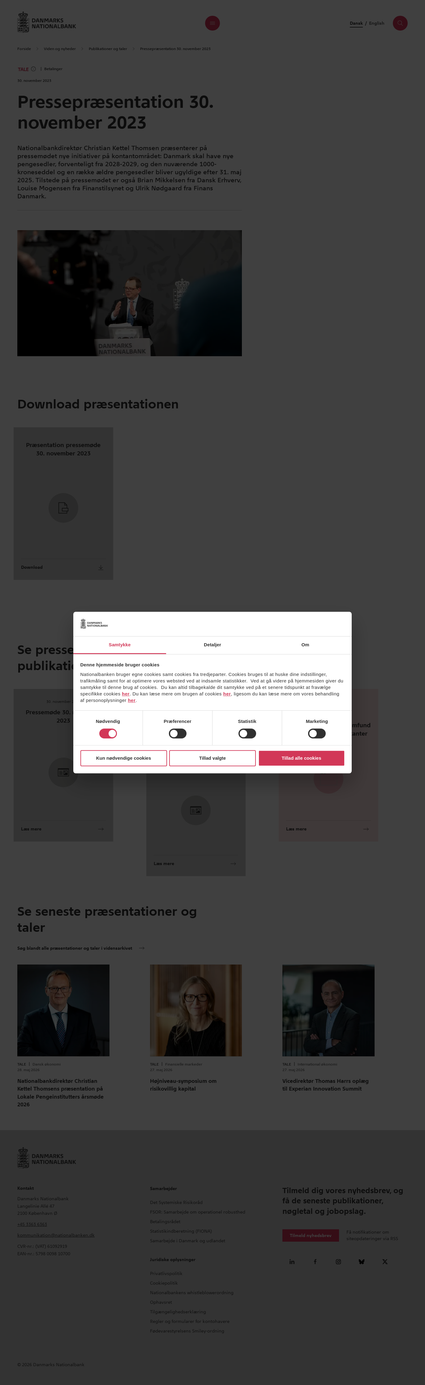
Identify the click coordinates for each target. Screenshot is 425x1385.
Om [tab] (305, 644)
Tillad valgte (212, 758)
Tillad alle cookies (301, 758)
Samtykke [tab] (120, 644)
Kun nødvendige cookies (123, 758)
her (126, 693)
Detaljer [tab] (212, 644)
